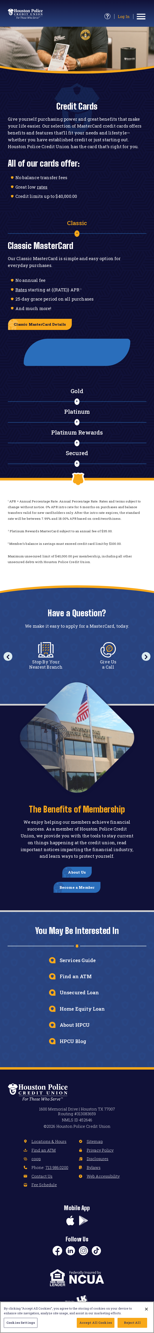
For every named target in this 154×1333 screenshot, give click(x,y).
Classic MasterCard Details (44, 325)
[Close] (146, 1309)
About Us (77, 877)
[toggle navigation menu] (141, 17)
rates (42, 187)
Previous (9, 659)
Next (145, 659)
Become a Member (77, 894)
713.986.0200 (57, 1175)
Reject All (132, 1322)
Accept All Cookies (95, 1322)
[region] (77, 1317)
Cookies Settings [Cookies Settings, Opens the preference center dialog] (20, 1322)
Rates (21, 290)
